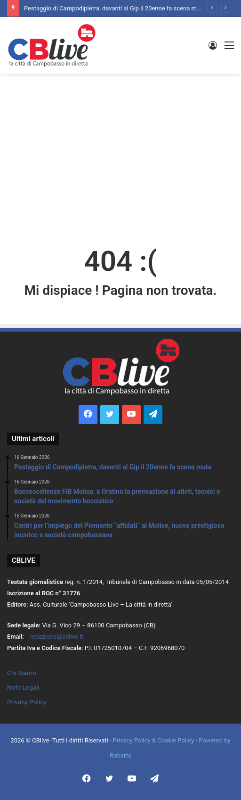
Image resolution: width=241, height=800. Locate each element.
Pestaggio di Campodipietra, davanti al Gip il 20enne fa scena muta (114, 8)
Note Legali (23, 687)
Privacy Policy (27, 702)
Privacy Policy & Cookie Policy (154, 740)
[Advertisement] (124, 149)
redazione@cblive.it (56, 636)
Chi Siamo (21, 672)
